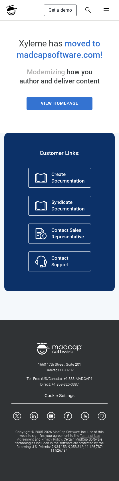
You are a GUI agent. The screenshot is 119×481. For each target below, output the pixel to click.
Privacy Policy (51, 439)
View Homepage (59, 103)
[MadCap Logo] (11, 10)
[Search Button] (88, 10)
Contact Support (51, 261)
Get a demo (60, 10)
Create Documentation (59, 178)
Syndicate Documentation (59, 205)
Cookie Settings (59, 395)
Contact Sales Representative (59, 233)
